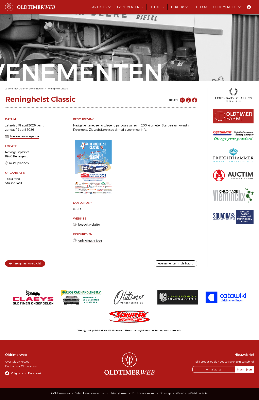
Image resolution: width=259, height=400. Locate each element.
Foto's (155, 7)
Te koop (177, 7)
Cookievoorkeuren (143, 393)
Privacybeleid (118, 393)
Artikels (99, 7)
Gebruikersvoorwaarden (90, 393)
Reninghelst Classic (57, 88)
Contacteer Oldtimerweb (21, 366)
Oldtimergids (225, 7)
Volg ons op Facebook (26, 373)
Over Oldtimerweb (17, 361)
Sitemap (165, 393)
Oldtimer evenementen (31, 88)
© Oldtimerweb (60, 393)
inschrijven (244, 369)
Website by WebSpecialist (192, 393)
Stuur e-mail (13, 183)
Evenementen (128, 7)
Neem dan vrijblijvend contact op (144, 330)
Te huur (200, 7)
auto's (77, 209)
